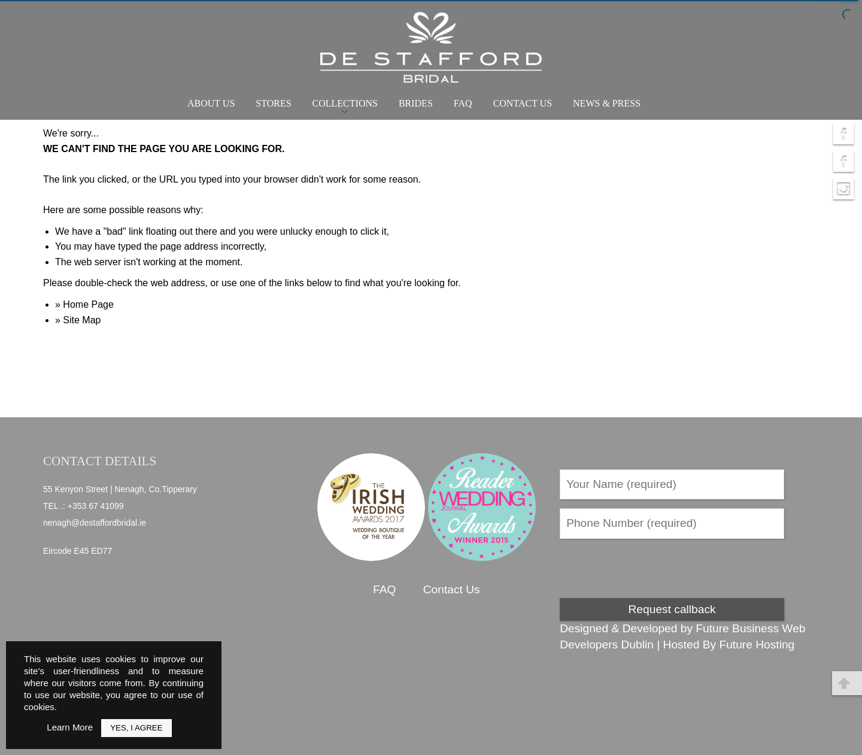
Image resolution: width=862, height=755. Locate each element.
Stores (273, 103)
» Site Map (78, 320)
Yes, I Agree (136, 727)
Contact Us (522, 103)
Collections (345, 103)
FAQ (463, 103)
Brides (416, 103)
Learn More (70, 727)
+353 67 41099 (96, 506)
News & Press (607, 103)
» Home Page (84, 304)
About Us (211, 103)
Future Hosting (756, 644)
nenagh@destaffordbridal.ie (94, 522)
